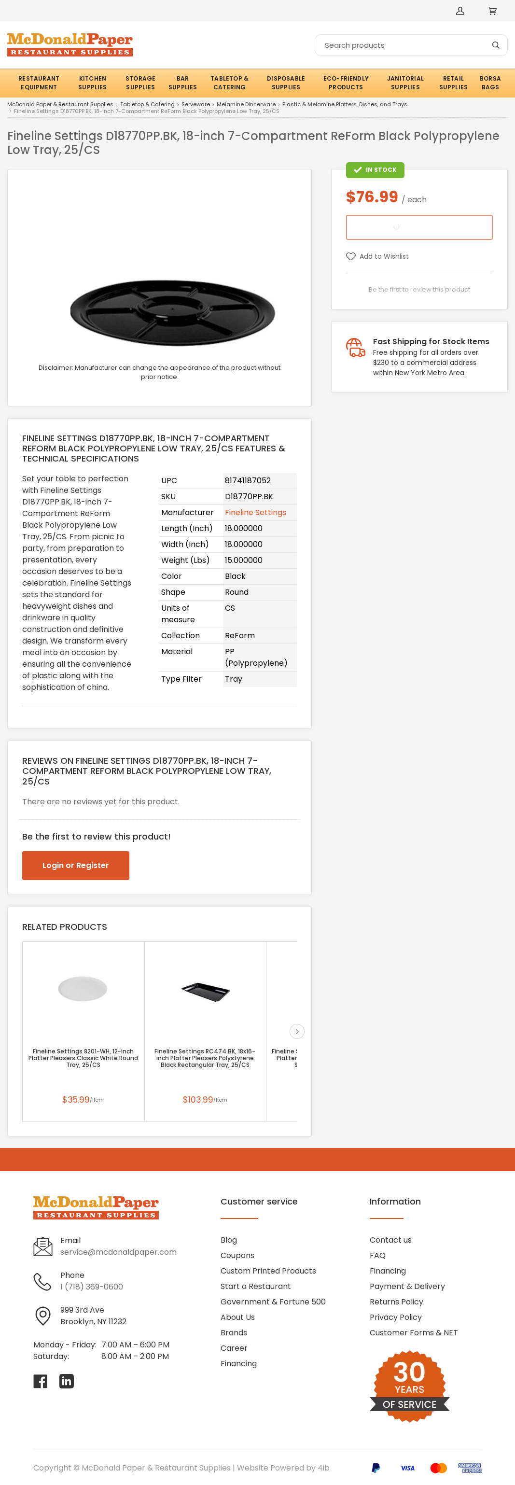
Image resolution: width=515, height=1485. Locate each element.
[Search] (411, 45)
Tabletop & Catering (147, 104)
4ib (324, 1467)
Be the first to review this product (419, 289)
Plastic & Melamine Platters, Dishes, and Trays (344, 104)
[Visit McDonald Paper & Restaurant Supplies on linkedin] (66, 1381)
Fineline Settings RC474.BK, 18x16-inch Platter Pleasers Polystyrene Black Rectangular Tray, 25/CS (204, 1058)
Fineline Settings (255, 512)
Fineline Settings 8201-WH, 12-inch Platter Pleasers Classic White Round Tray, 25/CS (83, 1058)
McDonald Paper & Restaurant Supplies (60, 104)
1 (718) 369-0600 (91, 1286)
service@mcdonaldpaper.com (118, 1252)
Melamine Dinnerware (246, 104)
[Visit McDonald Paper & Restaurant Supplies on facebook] (40, 1381)
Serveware (195, 104)
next (297, 1031)
